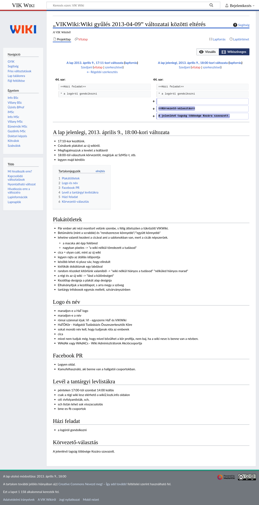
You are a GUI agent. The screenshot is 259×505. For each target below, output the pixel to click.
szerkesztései (114, 67)
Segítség (241, 25)
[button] (207, 51)
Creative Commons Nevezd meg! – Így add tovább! (92, 484)
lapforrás (131, 63)
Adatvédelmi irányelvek (19, 499)
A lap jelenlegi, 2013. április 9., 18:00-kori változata (193, 63)
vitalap (98, 67)
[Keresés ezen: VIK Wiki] (133, 5)
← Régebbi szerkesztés (102, 72)
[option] (207, 51)
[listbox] (222, 51)
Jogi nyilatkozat (69, 499)
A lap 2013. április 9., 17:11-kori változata (94, 63)
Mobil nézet (91, 499)
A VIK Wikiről (47, 499)
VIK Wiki (23, 5)
